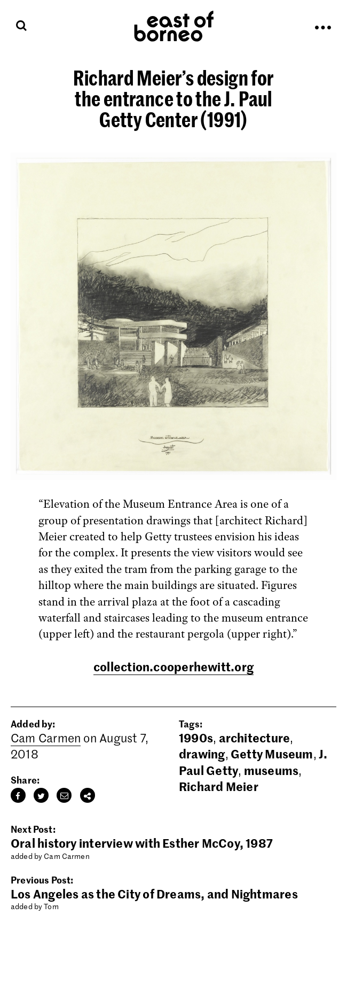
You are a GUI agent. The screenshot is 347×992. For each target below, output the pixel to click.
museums (271, 770)
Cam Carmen (46, 738)
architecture (254, 738)
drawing (202, 754)
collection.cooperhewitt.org (173, 666)
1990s (196, 738)
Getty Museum (272, 754)
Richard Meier (218, 786)
